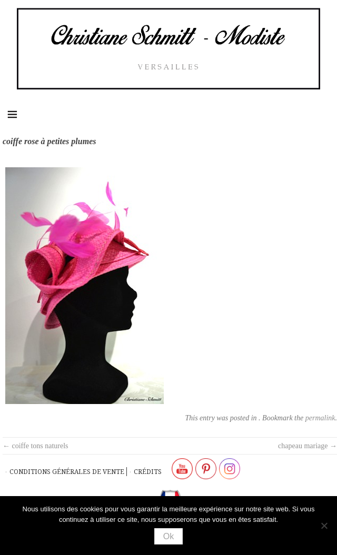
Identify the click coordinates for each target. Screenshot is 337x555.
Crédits (148, 471)
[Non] (324, 525)
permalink (320, 418)
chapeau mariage (307, 446)
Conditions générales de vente (66, 471)
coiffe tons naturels (35, 446)
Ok (168, 536)
